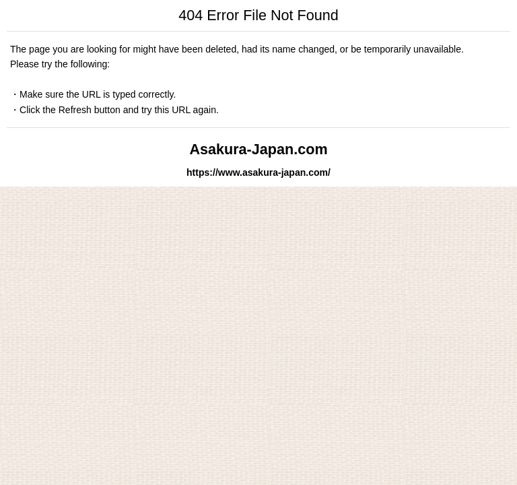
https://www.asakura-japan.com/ (258, 172)
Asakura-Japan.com (258, 149)
